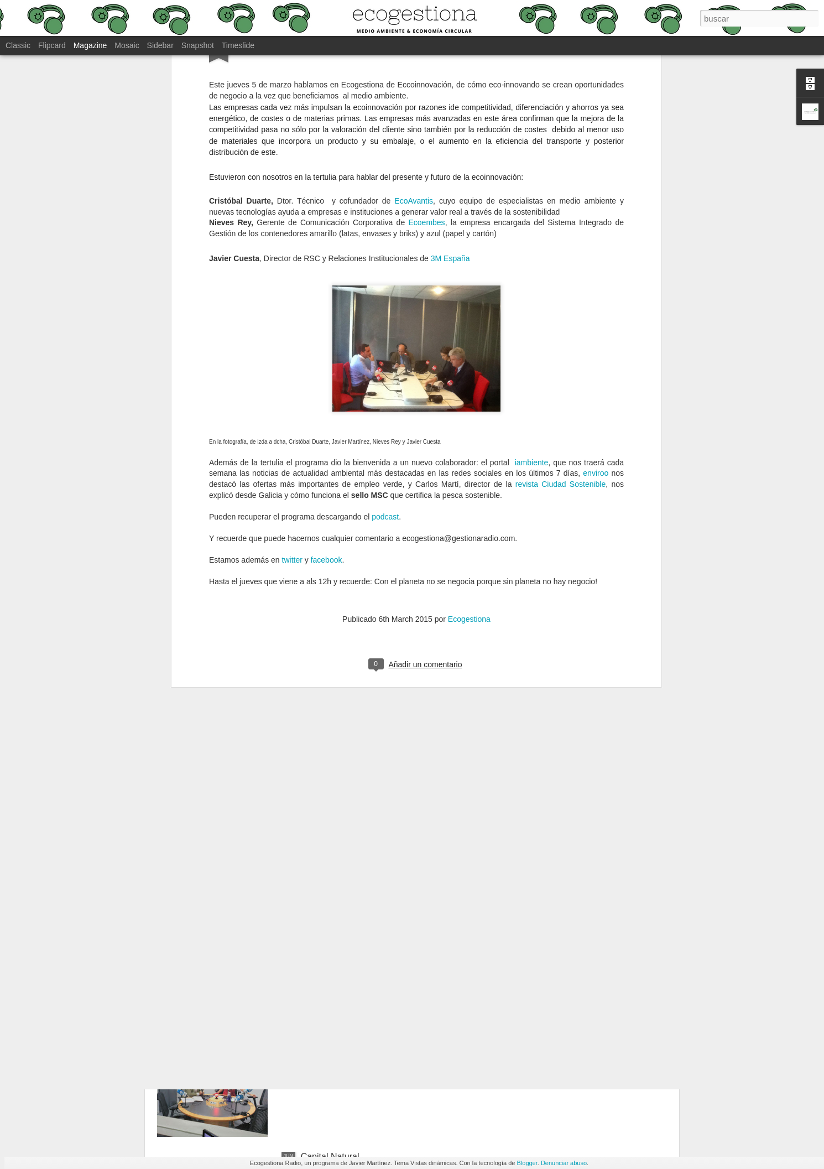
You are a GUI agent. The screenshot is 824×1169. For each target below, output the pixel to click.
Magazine (90, 45)
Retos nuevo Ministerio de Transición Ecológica (394, 1031)
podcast (385, 341)
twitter (292, 385)
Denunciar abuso (564, 1163)
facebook (326, 385)
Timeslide (238, 45)
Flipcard (52, 45)
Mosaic (126, 45)
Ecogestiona (469, 444)
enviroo (595, 298)
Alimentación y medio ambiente (362, 905)
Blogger (527, 1163)
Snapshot (197, 45)
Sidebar (160, 45)
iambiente (532, 287)
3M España (450, 84)
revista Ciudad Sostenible (560, 309)
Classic (18, 45)
